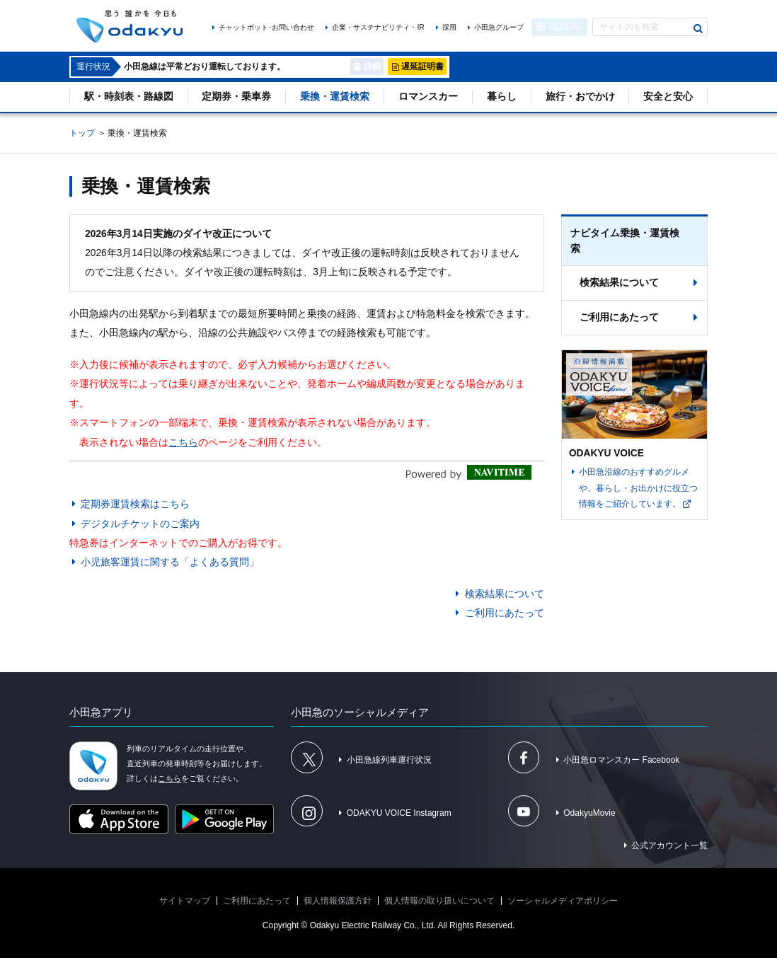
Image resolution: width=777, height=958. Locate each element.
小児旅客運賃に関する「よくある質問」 (170, 562)
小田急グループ (499, 27)
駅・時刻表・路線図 (128, 96)
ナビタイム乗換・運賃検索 (624, 241)
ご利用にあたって (504, 613)
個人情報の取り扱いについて (439, 901)
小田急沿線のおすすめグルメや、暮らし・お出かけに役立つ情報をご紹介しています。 (638, 488)
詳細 (372, 66)
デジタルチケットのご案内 (140, 524)
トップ (82, 133)
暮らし (502, 96)
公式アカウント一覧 (669, 845)
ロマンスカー (428, 96)
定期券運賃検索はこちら (135, 504)
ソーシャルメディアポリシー (562, 901)
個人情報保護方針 (338, 901)
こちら (183, 442)
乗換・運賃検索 (334, 96)
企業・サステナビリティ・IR (378, 27)
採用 (449, 27)
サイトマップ (184, 901)
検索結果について (504, 594)
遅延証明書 (422, 66)
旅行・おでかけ (580, 96)
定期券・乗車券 (236, 96)
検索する (698, 28)
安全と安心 (668, 96)
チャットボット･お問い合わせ (266, 27)
